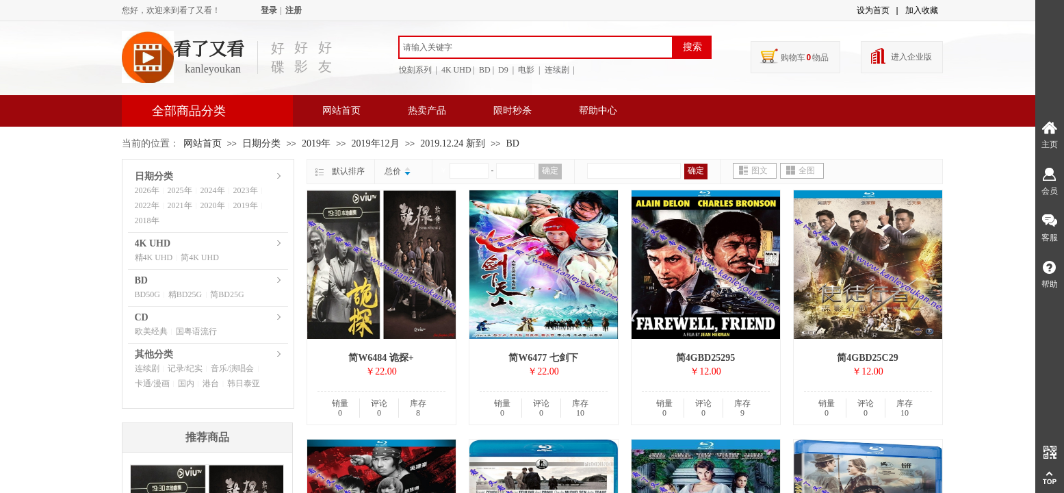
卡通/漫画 (152, 383)
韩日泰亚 (243, 383)
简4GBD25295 (705, 358)
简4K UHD (200, 257)
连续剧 (147, 368)
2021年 (180, 205)
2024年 (212, 190)
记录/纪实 (185, 368)
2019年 (316, 143)
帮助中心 (598, 110)
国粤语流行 (196, 331)
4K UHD (153, 243)
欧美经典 (151, 331)
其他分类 (154, 354)
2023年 (245, 190)
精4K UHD (154, 257)
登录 (269, 10)
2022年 (147, 205)
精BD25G (185, 294)
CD (141, 317)
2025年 (180, 190)
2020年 (212, 205)
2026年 (147, 190)
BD (512, 143)
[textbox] (535, 47)
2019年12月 (376, 143)
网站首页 (341, 110)
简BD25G (227, 294)
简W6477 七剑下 (543, 358)
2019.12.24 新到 (452, 143)
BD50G (147, 294)
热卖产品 (427, 110)
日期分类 (261, 143)
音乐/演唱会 (232, 368)
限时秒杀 (512, 110)
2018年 (147, 220)
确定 (550, 170)
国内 (186, 383)
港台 (211, 383)
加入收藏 (921, 10)
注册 (293, 10)
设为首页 (873, 10)
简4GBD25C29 (867, 358)
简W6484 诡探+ (380, 358)
